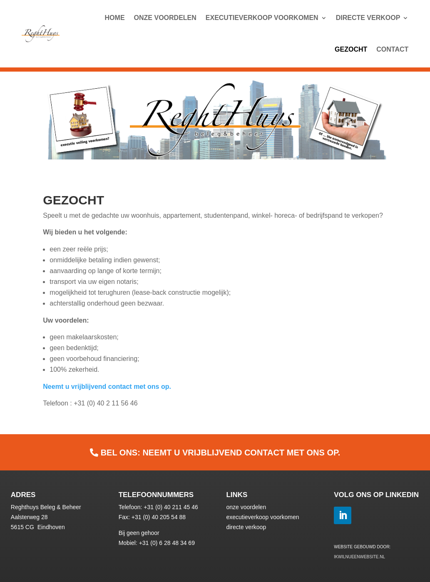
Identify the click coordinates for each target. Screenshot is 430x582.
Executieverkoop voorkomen (262, 17)
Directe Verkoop (368, 17)
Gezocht (351, 49)
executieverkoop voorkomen (262, 517)
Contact (392, 49)
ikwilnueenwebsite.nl (359, 557)
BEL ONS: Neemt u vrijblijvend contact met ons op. (221, 452)
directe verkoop (246, 527)
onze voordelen (246, 507)
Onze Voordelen (165, 17)
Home (115, 17)
